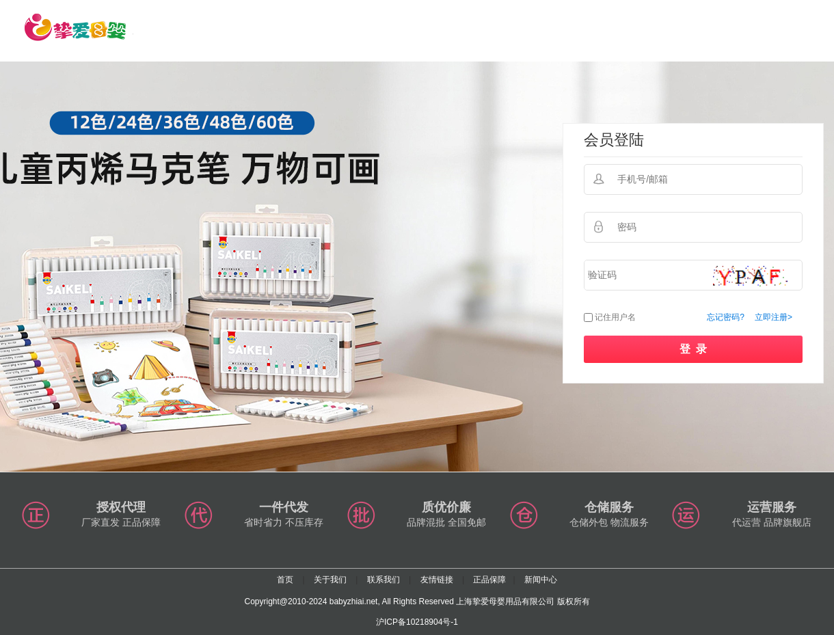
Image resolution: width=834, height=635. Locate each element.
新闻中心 (540, 579)
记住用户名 (615, 317)
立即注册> (773, 317)
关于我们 (330, 579)
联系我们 (383, 579)
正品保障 (489, 579)
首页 (285, 579)
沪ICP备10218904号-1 (417, 622)
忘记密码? (725, 317)
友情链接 (436, 579)
